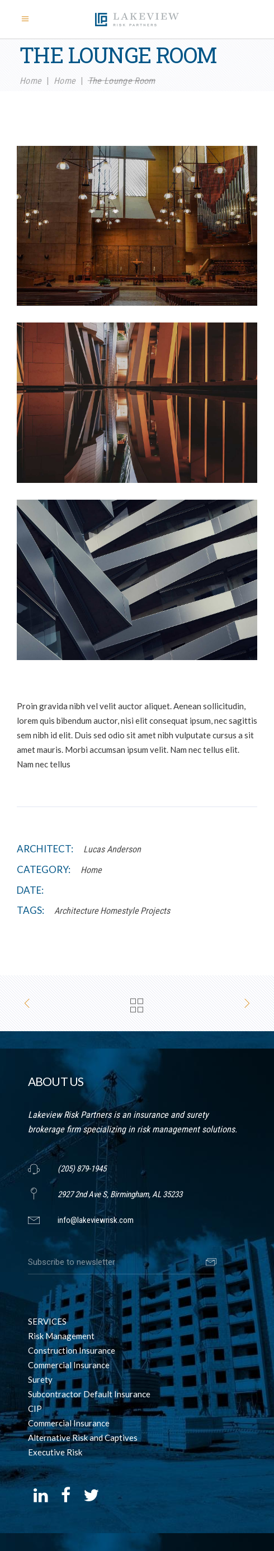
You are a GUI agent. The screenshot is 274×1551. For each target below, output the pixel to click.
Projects (155, 910)
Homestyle (119, 910)
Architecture (76, 910)
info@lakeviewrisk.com (96, 1220)
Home (30, 80)
